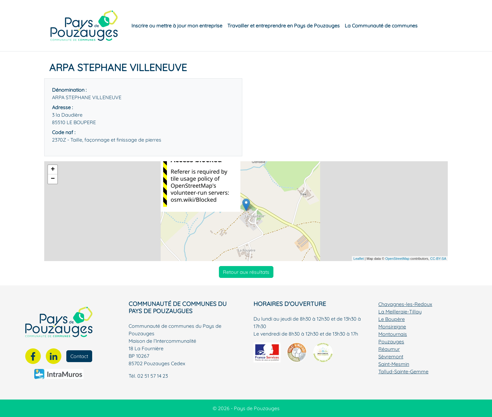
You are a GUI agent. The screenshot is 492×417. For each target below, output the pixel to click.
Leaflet (358, 258)
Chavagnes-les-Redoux (405, 304)
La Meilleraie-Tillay (400, 311)
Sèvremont (390, 356)
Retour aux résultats (246, 272)
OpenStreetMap (397, 258)
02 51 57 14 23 (152, 376)
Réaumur (389, 349)
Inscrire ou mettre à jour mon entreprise (176, 25)
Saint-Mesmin (393, 364)
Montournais (392, 334)
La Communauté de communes (381, 25)
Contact (79, 356)
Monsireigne (392, 326)
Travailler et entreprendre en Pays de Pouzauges (283, 25)
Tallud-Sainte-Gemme (403, 371)
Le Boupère (391, 319)
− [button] (53, 179)
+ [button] (53, 169)
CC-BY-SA (438, 258)
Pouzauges (391, 341)
